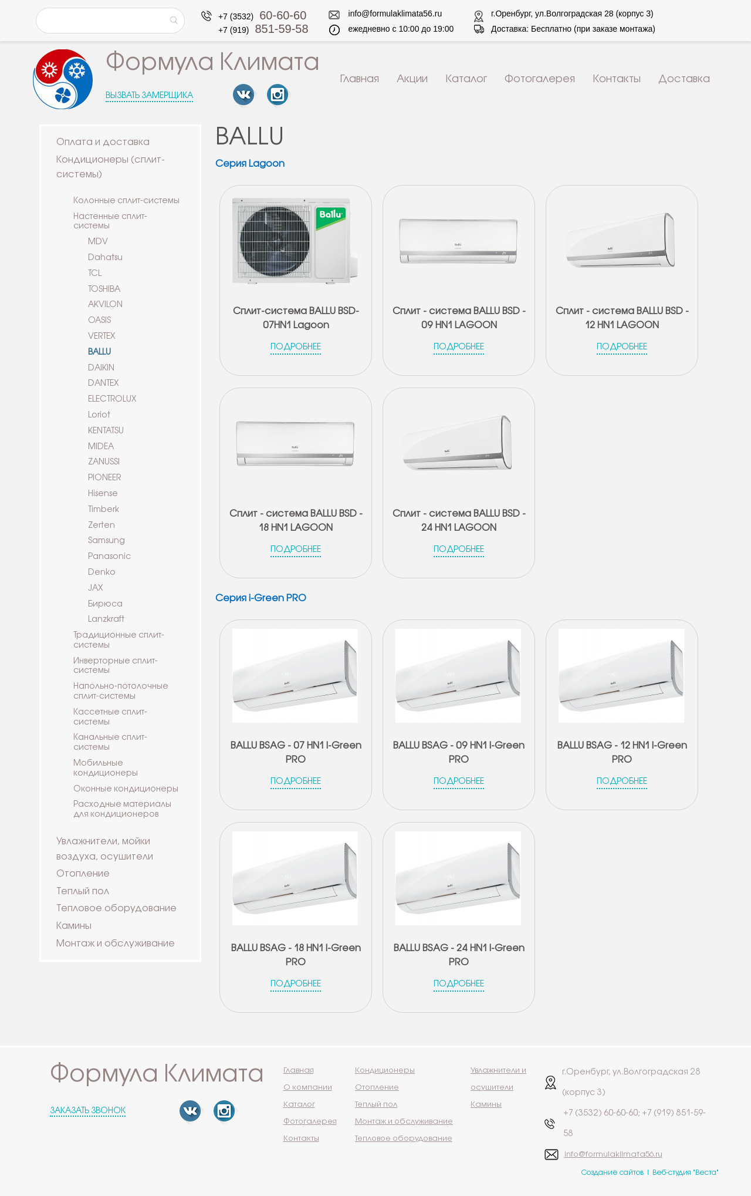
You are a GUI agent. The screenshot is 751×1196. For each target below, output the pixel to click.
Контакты (617, 79)
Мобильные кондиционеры (105, 768)
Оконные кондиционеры (125, 789)
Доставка (684, 79)
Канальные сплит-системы (110, 743)
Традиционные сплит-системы (118, 640)
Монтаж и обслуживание (115, 943)
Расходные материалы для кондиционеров (122, 809)
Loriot (99, 415)
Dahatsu (105, 258)
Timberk (103, 510)
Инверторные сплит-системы (115, 666)
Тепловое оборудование (116, 908)
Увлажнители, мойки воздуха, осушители (104, 849)
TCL (95, 274)
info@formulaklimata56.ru (395, 13)
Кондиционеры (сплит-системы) (110, 168)
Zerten (101, 526)
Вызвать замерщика (149, 96)
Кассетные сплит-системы (110, 717)
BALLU (99, 352)
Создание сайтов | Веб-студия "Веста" (650, 1173)
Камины (74, 926)
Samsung (106, 541)
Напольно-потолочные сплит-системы (120, 691)
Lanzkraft (106, 620)
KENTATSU (106, 431)
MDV (98, 242)
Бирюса (105, 604)
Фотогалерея (540, 79)
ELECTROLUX (112, 399)
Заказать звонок (88, 1111)
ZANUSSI (104, 462)
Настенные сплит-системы (110, 222)
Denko (102, 573)
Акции (412, 79)
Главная (359, 79)
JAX (95, 588)
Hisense (103, 494)
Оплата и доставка (103, 142)
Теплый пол (82, 891)
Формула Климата (213, 63)
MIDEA (101, 447)
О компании (307, 1087)
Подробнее (295, 347)
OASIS (99, 321)
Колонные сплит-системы (126, 201)
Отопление (83, 874)
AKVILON (105, 305)
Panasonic (109, 557)
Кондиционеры (385, 1070)
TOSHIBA (104, 290)
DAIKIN (101, 368)
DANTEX (103, 384)
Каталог (466, 79)
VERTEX (102, 337)
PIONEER (104, 478)
